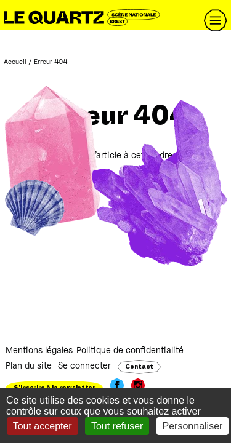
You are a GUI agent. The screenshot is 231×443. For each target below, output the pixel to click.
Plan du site (29, 365)
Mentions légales (39, 350)
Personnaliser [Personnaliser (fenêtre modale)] (193, 426)
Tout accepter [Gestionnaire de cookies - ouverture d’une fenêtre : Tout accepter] (42, 426)
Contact (139, 367)
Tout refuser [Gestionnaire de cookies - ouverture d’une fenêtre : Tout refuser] (117, 426)
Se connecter (84, 365)
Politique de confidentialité (130, 350)
